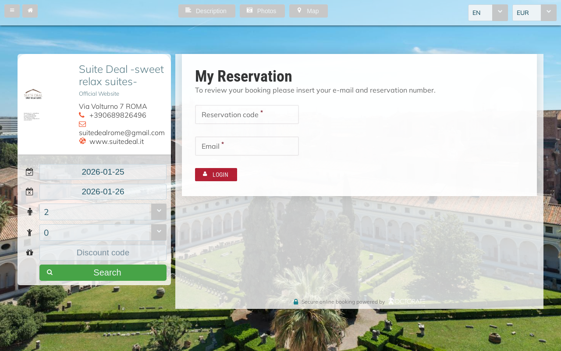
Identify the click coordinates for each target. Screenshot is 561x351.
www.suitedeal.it (116, 141)
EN (476, 13)
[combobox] (488, 12)
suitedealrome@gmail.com (122, 132)
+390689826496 (117, 115)
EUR (523, 13)
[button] (12, 11)
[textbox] (103, 172)
